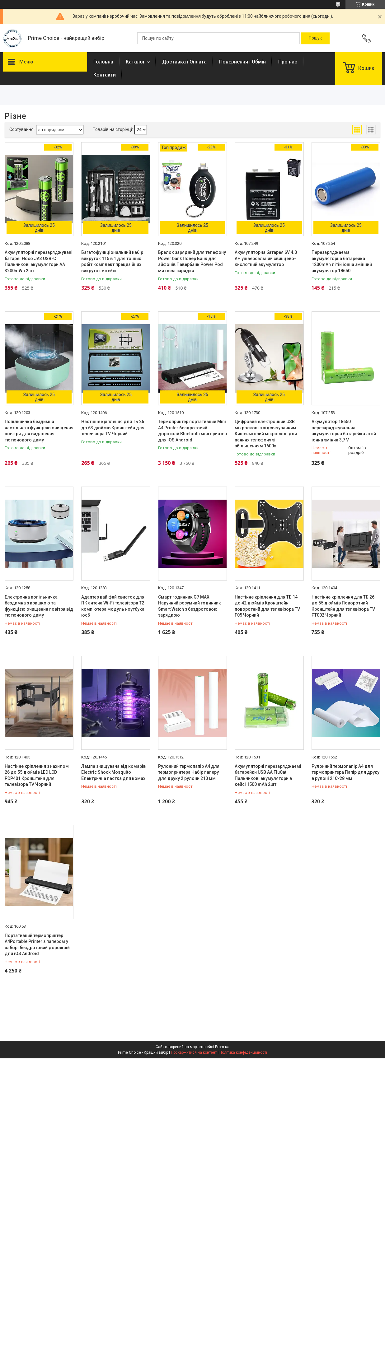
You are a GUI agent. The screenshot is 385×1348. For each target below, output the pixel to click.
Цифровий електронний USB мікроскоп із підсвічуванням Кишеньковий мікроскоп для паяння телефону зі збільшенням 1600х (266, 433)
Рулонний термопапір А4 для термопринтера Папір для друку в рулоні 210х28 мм (345, 772)
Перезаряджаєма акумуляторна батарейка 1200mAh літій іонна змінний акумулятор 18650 (342, 261)
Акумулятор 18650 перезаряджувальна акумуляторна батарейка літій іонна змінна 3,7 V (344, 430)
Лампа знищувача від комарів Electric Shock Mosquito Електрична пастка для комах (113, 772)
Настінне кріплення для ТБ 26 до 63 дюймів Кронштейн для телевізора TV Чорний (112, 427)
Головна (103, 62)
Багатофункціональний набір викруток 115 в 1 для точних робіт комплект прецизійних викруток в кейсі (112, 261)
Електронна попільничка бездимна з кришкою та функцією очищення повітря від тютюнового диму (39, 606)
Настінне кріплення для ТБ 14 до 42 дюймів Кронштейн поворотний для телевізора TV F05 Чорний (267, 606)
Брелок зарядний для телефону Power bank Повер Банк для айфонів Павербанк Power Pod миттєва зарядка (192, 261)
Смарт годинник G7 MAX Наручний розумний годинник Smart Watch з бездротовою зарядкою (189, 606)
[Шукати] (315, 38)
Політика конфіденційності (243, 1052)
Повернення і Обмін (242, 62)
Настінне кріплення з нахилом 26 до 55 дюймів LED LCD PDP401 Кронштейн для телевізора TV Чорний (37, 775)
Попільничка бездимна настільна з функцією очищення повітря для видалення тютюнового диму (39, 430)
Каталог (135, 62)
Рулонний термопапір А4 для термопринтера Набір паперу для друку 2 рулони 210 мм (188, 772)
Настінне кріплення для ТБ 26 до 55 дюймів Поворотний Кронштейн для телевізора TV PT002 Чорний (343, 606)
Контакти (104, 75)
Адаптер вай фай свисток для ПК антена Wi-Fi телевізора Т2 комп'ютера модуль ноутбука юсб (112, 606)
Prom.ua (222, 1047)
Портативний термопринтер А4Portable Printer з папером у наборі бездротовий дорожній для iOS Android (37, 944)
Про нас (287, 62)
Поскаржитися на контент (194, 1052)
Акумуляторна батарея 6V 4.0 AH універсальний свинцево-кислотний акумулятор (266, 258)
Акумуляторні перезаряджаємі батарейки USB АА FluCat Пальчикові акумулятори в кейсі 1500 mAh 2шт (268, 775)
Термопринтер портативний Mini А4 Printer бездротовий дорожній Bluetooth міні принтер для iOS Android (192, 430)
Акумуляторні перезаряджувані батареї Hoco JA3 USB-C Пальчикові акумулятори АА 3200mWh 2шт (39, 261)
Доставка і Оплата (184, 62)
